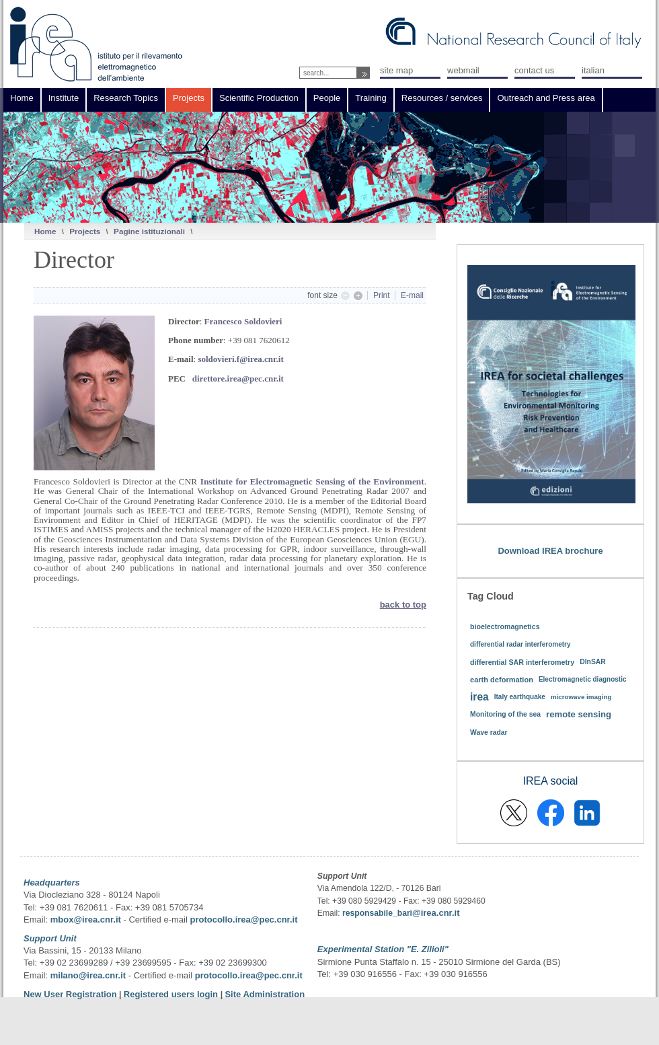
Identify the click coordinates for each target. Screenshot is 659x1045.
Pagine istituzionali (149, 231)
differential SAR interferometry (522, 662)
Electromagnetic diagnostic (583, 679)
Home (45, 231)
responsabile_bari (377, 913)
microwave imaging (581, 696)
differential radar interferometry (520, 644)
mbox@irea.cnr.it (85, 919)
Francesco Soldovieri (243, 321)
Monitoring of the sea (505, 714)
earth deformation (501, 680)
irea (479, 696)
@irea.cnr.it (435, 913)
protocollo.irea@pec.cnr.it (243, 919)
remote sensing (578, 714)
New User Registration (70, 994)
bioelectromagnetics (505, 626)
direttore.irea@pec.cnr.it (238, 378)
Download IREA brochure (550, 551)
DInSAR (593, 661)
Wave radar (489, 732)
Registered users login (172, 994)
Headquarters (52, 882)
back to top (403, 605)
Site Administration (265, 994)
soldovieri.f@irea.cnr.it (240, 359)
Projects (84, 231)
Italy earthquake (519, 696)
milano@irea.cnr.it (88, 975)
